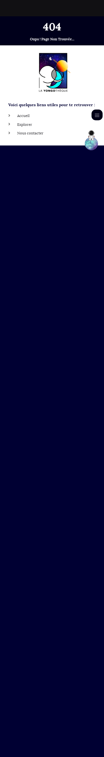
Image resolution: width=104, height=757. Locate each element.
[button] (52, 702)
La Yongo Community (34, 725)
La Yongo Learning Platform (39, 713)
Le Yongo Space (29, 702)
